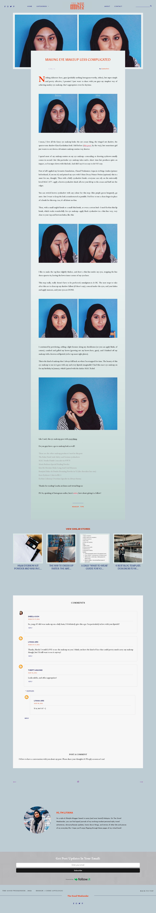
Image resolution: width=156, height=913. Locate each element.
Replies (30, 691)
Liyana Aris (33, 642)
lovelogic (57, 891)
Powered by (78, 879)
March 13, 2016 (34, 619)
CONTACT (118, 6)
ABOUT (107, 6)
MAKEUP (75, 506)
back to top (147, 891)
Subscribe (78, 870)
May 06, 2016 (32, 673)
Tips (82, 506)
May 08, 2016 (38, 703)
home (29, 6)
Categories (42, 6)
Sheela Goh (33, 616)
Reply (30, 628)
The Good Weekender (14, 891)
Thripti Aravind (35, 670)
